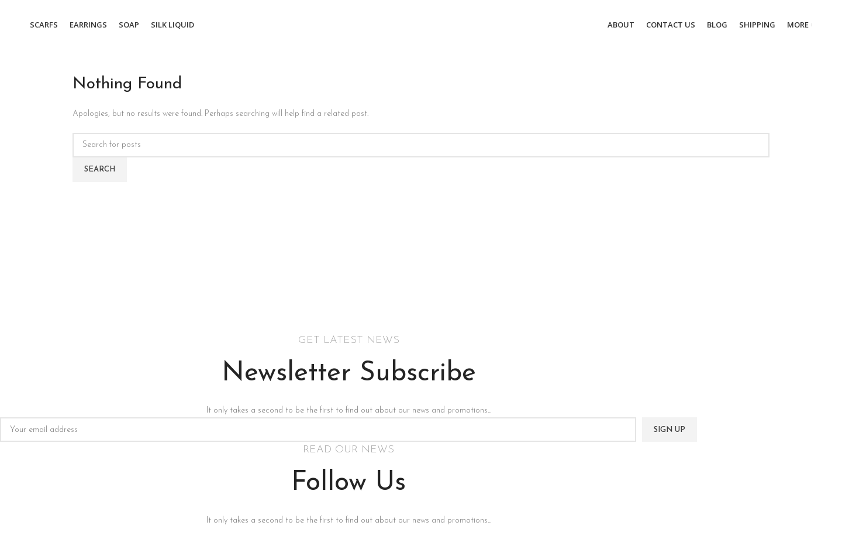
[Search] (421, 145)
